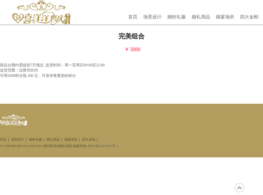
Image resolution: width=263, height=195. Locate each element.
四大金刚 (249, 17)
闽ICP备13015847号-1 (103, 146)
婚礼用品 (201, 17)
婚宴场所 (225, 17)
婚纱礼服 (176, 17)
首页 (132, 17)
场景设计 (152, 17)
